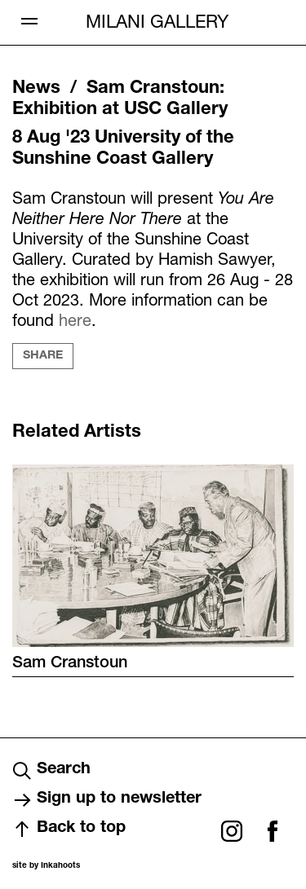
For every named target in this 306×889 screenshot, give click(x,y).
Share (43, 356)
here (75, 319)
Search (51, 771)
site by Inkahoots (46, 866)
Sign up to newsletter (107, 800)
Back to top (69, 829)
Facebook (272, 831)
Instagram (231, 831)
